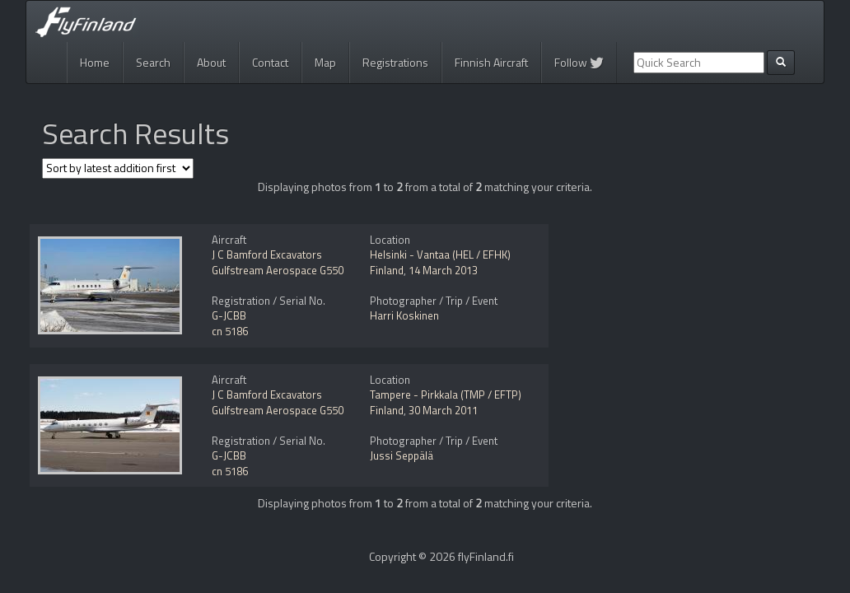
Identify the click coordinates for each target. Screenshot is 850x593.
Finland (387, 270)
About (211, 62)
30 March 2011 (443, 410)
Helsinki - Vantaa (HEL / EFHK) (440, 254)
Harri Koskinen (404, 315)
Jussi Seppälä (401, 455)
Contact (270, 62)
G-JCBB (229, 315)
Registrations (395, 62)
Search (153, 62)
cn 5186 (230, 331)
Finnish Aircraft (491, 62)
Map (325, 62)
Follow (579, 62)
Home (95, 62)
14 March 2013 (443, 270)
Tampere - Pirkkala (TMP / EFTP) (445, 394)
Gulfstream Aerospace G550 (277, 270)
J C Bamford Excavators (267, 254)
